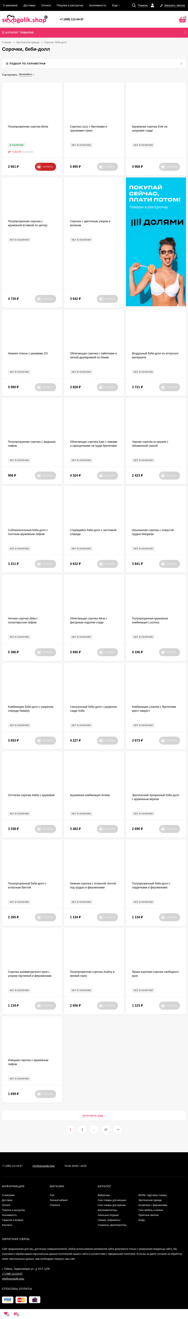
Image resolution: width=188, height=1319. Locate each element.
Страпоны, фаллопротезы (112, 1225)
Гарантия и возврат (13, 1220)
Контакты (7, 1225)
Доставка (29, 5)
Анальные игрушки (108, 1215)
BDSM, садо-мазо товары (153, 1195)
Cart (52, 1195)
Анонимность (97, 5)
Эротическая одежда (28, 42)
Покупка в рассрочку (70, 5)
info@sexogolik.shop (44, 1166)
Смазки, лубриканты (109, 1220)
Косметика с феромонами (153, 1205)
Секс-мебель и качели (151, 1210)
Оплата (46, 5)
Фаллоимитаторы (107, 1210)
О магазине (10, 5)
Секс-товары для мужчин (112, 1205)
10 (105, 1129)
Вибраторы (104, 1195)
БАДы (142, 1220)
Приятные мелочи (148, 1215)
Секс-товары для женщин (112, 1200)
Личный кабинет (59, 1200)
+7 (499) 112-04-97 (72, 19)
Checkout (55, 1205)
